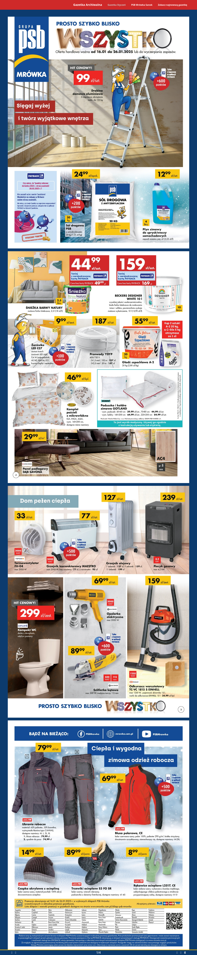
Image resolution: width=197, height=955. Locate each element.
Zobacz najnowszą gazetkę (172, 4)
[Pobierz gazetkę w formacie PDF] (177, 952)
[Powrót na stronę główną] (21, 5)
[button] (11, 952)
